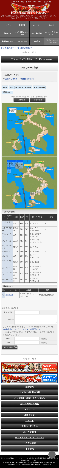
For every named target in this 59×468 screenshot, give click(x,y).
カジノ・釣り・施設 (29, 403)
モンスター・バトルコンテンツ (29, 437)
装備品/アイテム (7, 41)
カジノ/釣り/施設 (36, 33)
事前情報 (29, 449)
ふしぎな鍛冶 (22, 41)
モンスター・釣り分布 (23, 87)
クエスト (52, 25)
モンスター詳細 (39, 87)
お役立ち (37, 41)
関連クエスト (7, 92)
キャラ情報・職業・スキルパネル (29, 398)
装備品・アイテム (29, 426)
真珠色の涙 (9, 295)
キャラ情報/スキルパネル (22, 33)
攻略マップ (7, 33)
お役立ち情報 (29, 443)
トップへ (7, 25)
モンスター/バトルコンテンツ (52, 33)
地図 (11, 87)
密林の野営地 (27, 78)
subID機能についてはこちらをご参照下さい (21, 329)
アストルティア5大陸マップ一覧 (31, 59)
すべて (5, 87)
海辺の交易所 (10, 78)
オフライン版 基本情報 (29, 392)
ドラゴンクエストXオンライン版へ (51, 41)
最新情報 (22, 25)
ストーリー (37, 25)
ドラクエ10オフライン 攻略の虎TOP (16, 48)
